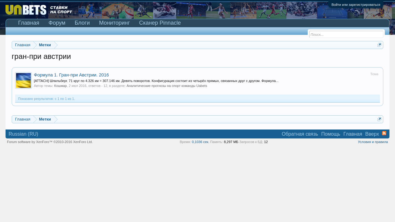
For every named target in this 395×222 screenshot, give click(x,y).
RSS (384, 133)
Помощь (330, 134)
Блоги (82, 23)
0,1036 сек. (200, 142)
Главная (29, 23)
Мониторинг (114, 23)
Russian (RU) (23, 134)
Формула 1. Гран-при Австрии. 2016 (71, 74)
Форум (56, 23)
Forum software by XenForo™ (50, 142)
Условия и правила (373, 142)
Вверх (372, 134)
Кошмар (60, 86)
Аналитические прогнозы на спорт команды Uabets (167, 86)
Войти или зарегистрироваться (355, 4)
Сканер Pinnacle (160, 23)
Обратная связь (300, 134)
